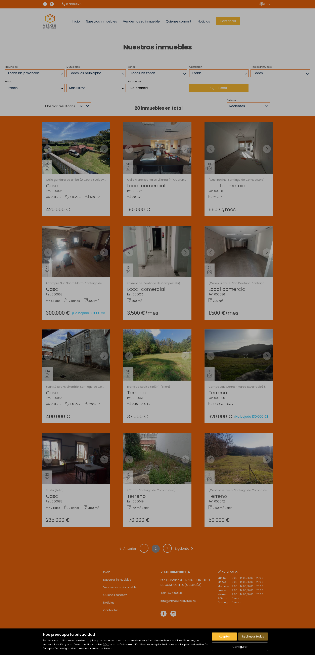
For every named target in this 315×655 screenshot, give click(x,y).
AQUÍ (106, 644)
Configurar (240, 647)
